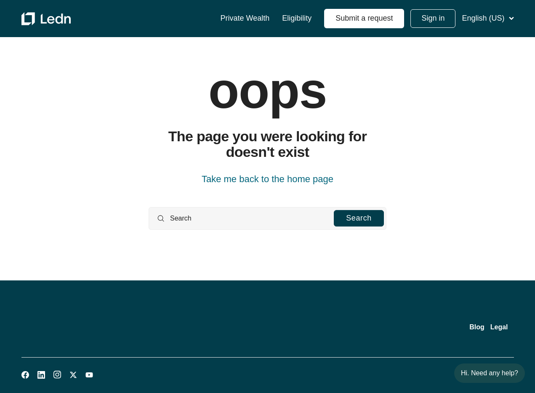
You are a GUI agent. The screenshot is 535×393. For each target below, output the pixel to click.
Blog (476, 327)
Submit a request (364, 18)
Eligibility (296, 18)
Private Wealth (245, 18)
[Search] (267, 218)
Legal (499, 327)
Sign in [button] (433, 18)
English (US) (488, 18)
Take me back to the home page (267, 179)
